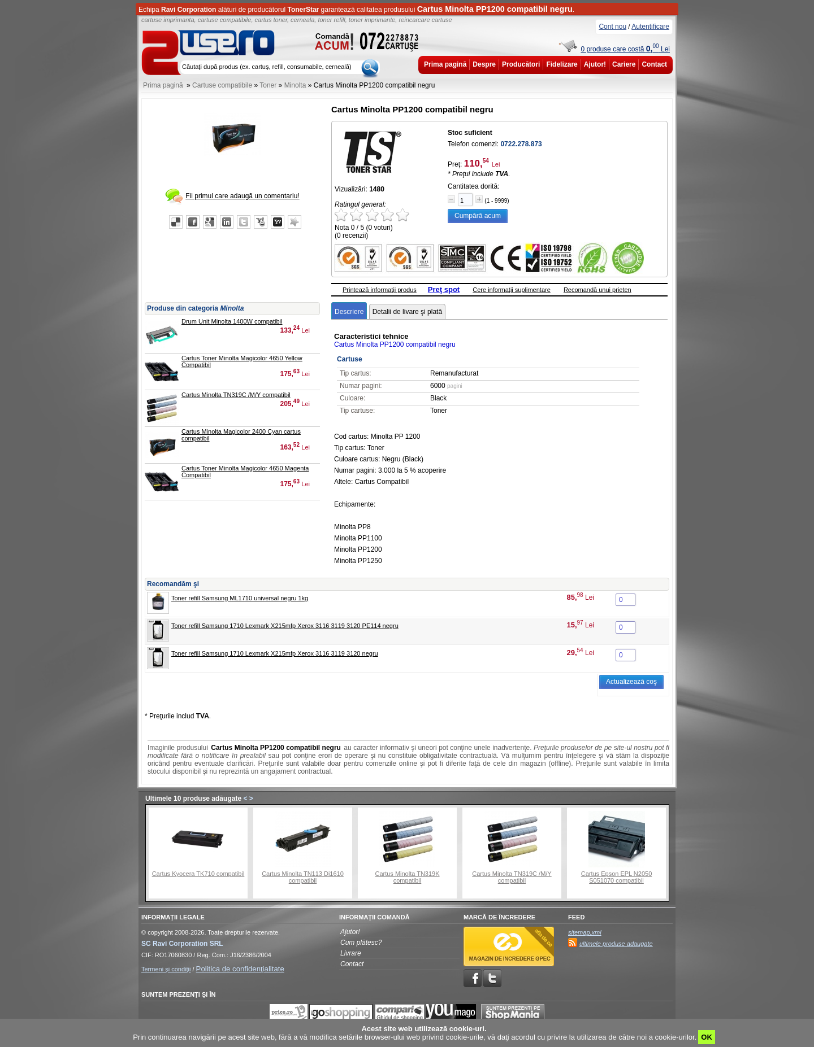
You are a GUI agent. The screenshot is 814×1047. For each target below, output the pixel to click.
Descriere (349, 312)
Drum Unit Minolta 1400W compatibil (232, 321)
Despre (484, 64)
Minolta (295, 85)
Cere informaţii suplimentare (512, 289)
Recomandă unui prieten (597, 289)
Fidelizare (561, 64)
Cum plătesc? (361, 942)
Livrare (350, 953)
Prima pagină (445, 64)
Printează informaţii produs (380, 289)
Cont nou (612, 26)
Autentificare (650, 26)
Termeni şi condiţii (165, 969)
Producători (521, 64)
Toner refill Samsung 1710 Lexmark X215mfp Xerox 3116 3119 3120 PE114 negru (285, 625)
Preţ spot (444, 289)
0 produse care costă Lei (625, 49)
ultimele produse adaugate (616, 943)
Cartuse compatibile (222, 85)
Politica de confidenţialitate (240, 969)
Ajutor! (595, 64)
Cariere (623, 64)
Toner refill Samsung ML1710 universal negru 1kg (239, 598)
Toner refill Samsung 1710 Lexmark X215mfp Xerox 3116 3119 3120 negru (274, 653)
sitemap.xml (584, 932)
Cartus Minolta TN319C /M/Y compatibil (236, 394)
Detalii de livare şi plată (407, 312)
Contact (654, 64)
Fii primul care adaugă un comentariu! (242, 196)
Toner (267, 85)
